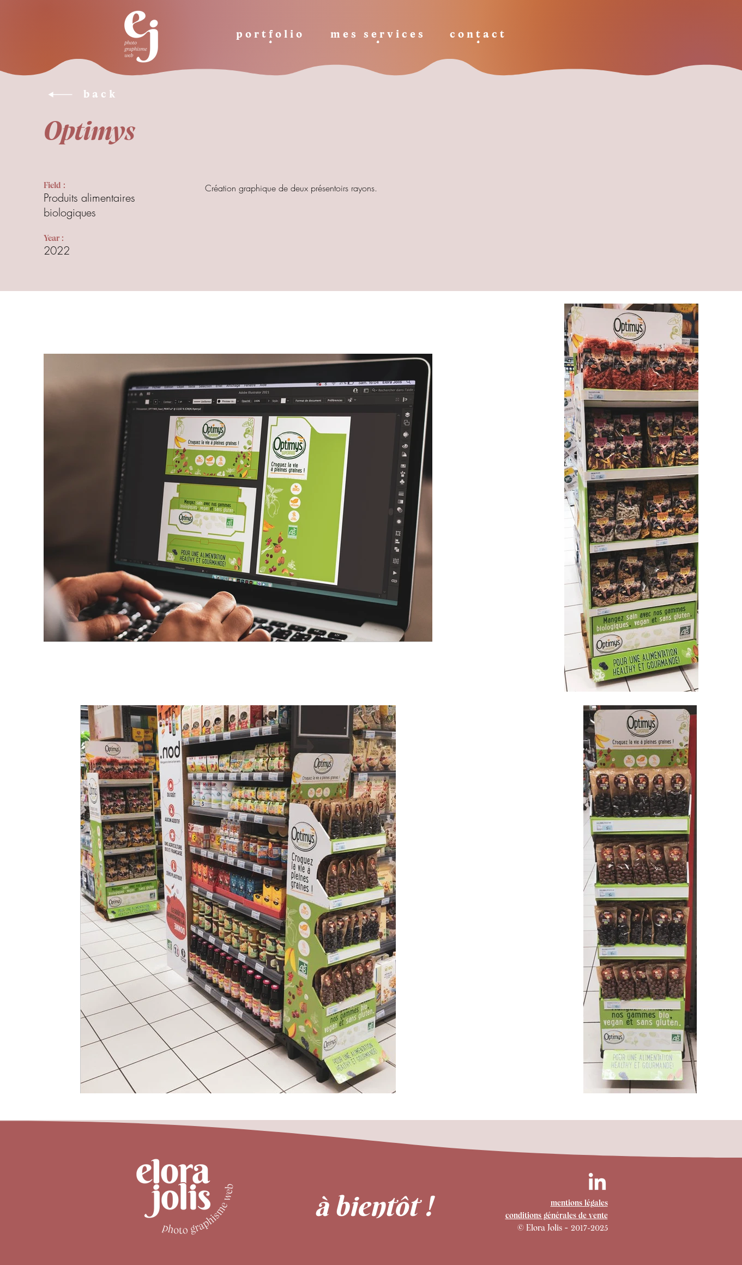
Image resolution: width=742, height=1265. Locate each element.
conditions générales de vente (556, 1216)
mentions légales (579, 1204)
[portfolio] (270, 36)
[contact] (478, 36)
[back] (132, 94)
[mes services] (378, 36)
